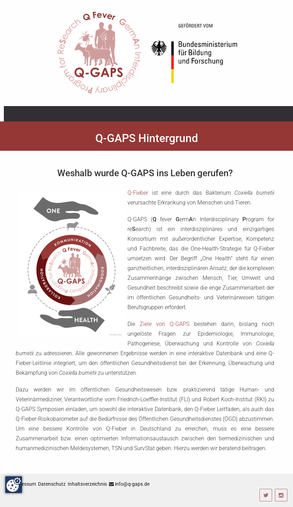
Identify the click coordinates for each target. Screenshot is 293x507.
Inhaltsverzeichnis (87, 484)
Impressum (24, 484)
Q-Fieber (137, 192)
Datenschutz (52, 484)
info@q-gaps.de (132, 484)
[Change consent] (13, 484)
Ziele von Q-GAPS (164, 324)
